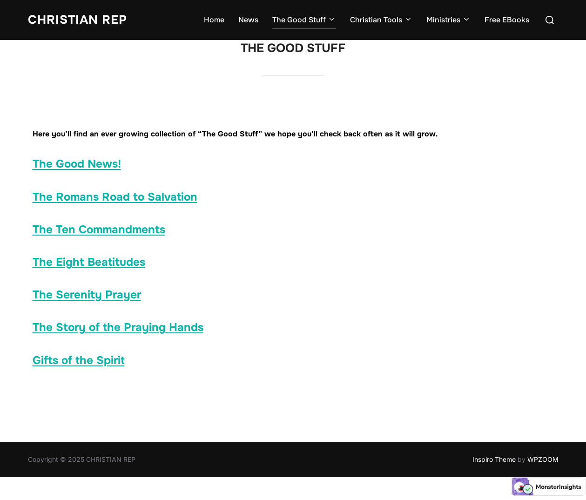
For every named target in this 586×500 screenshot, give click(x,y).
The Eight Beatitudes (89, 262)
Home (214, 20)
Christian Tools (381, 20)
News (248, 20)
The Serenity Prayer (87, 295)
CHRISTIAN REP (77, 19)
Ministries (448, 20)
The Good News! (77, 164)
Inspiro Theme (494, 459)
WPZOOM (543, 459)
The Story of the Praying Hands (118, 327)
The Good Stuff (304, 20)
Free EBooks (507, 20)
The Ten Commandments (99, 229)
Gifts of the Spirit (79, 360)
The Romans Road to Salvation (115, 197)
